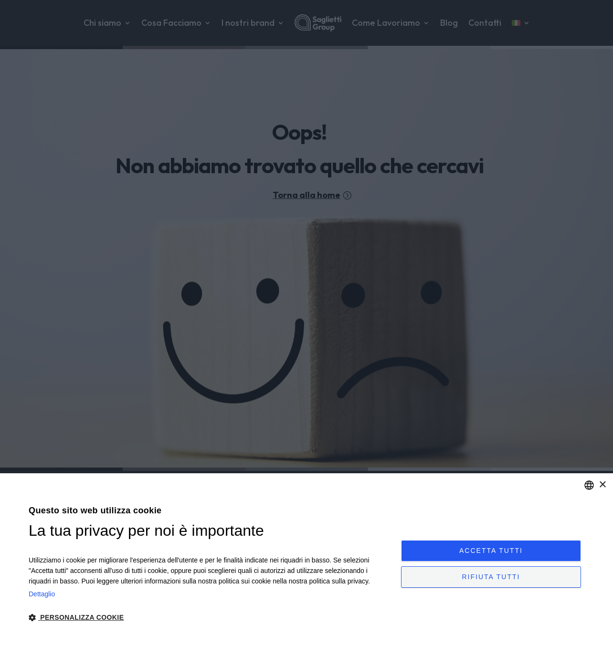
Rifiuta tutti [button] (491, 579)
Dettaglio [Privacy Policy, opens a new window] (42, 594)
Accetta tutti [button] (491, 547)
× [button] (602, 485)
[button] (209, 617)
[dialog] (306, 559)
